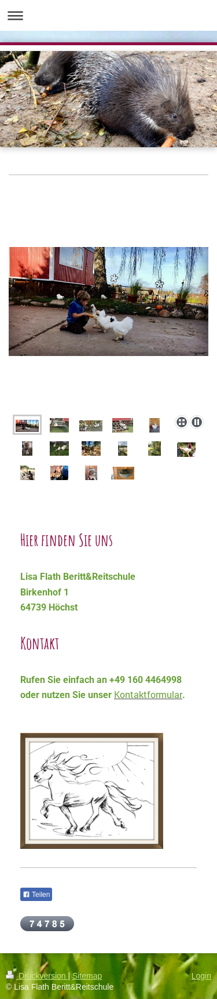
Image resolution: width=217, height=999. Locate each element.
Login (201, 975)
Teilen (36, 895)
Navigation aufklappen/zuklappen (108, 15)
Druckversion (37, 975)
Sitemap (87, 975)
